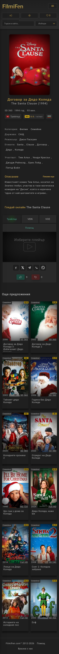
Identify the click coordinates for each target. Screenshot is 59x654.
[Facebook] (16, 267)
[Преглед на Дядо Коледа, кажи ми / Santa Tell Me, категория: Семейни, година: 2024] (44, 494)
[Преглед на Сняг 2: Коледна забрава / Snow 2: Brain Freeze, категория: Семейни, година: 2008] (44, 550)
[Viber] (36, 267)
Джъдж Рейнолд (16, 162)
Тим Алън (24, 157)
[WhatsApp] (43, 267)
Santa (20, 144)
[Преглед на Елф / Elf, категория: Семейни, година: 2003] (44, 605)
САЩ (21, 134)
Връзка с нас (25, 648)
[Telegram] (29, 267)
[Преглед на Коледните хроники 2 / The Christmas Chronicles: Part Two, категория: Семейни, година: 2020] (15, 438)
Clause (30, 144)
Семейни (36, 129)
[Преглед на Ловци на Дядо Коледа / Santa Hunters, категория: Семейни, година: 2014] (15, 550)
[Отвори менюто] (52, 6)
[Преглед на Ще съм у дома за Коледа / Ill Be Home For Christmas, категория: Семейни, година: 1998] (15, 494)
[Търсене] (18, 23)
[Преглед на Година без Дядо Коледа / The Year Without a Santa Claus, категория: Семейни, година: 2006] (44, 383)
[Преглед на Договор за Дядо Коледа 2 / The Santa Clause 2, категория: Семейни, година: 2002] (44, 327)
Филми (24, 129)
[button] (10, 15)
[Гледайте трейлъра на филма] (13, 116)
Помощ (41, 643)
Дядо (9, 149)
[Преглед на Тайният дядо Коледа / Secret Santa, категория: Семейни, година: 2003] (15, 383)
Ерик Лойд (34, 162)
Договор (42, 144)
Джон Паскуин (28, 139)
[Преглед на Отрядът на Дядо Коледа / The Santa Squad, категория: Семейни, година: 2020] (44, 438)
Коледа (19, 149)
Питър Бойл (13, 167)
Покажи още (48, 177)
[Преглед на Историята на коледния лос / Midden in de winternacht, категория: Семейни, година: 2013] (15, 605)
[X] (22, 267)
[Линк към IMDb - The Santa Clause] (33, 116)
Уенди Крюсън (41, 157)
